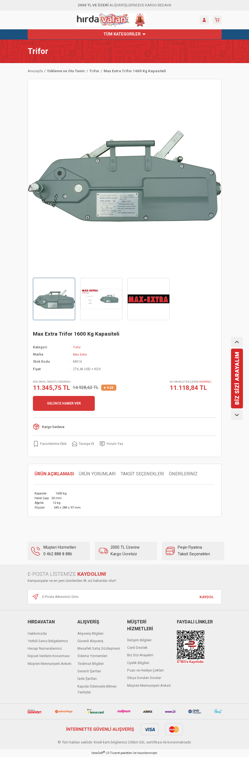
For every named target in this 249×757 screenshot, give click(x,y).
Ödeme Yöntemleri (92, 656)
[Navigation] (125, 34)
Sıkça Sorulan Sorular (144, 678)
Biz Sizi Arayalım (140, 655)
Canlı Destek (137, 647)
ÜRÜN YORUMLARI (97, 474)
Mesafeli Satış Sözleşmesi (98, 649)
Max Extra (80, 354)
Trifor (38, 51)
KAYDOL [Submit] (207, 597)
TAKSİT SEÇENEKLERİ (142, 474)
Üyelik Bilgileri (138, 663)
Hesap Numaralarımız (45, 649)
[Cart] (217, 19)
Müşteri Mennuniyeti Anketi (49, 664)
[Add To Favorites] (50, 444)
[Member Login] (204, 19)
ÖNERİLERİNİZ (183, 474)
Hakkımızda (37, 633)
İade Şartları (87, 679)
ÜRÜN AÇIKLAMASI (54, 474)
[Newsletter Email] (125, 597)
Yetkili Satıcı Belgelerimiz (48, 641)
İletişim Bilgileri (139, 640)
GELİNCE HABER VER (63, 403)
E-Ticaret (114, 753)
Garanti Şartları (89, 671)
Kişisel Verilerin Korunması (49, 656)
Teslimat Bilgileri (90, 664)
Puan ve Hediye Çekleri (145, 670)
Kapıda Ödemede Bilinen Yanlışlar (97, 689)
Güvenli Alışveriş (90, 641)
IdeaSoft (98, 753)
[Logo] (111, 20)
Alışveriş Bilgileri (90, 633)
